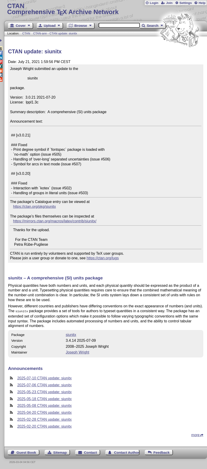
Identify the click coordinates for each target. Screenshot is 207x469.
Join (169, 3)
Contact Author (126, 452)
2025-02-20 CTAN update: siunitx (44, 426)
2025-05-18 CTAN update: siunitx (44, 398)
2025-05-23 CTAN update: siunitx (44, 391)
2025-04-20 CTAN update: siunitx (44, 412)
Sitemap (60, 452)
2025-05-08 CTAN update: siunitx (44, 405)
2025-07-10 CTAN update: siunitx (44, 378)
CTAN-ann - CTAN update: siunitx (55, 33)
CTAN (26, 33)
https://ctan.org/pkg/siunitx (34, 207)
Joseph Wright (77, 352)
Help (202, 3)
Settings (185, 3)
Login (154, 3)
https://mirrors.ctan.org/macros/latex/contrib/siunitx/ (54, 221)
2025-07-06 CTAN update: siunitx (44, 385)
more (195, 434)
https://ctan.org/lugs (103, 258)
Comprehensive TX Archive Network (105, 9)
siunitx (71, 334)
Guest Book (26, 452)
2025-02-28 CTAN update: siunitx (44, 419)
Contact (90, 452)
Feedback (161, 452)
